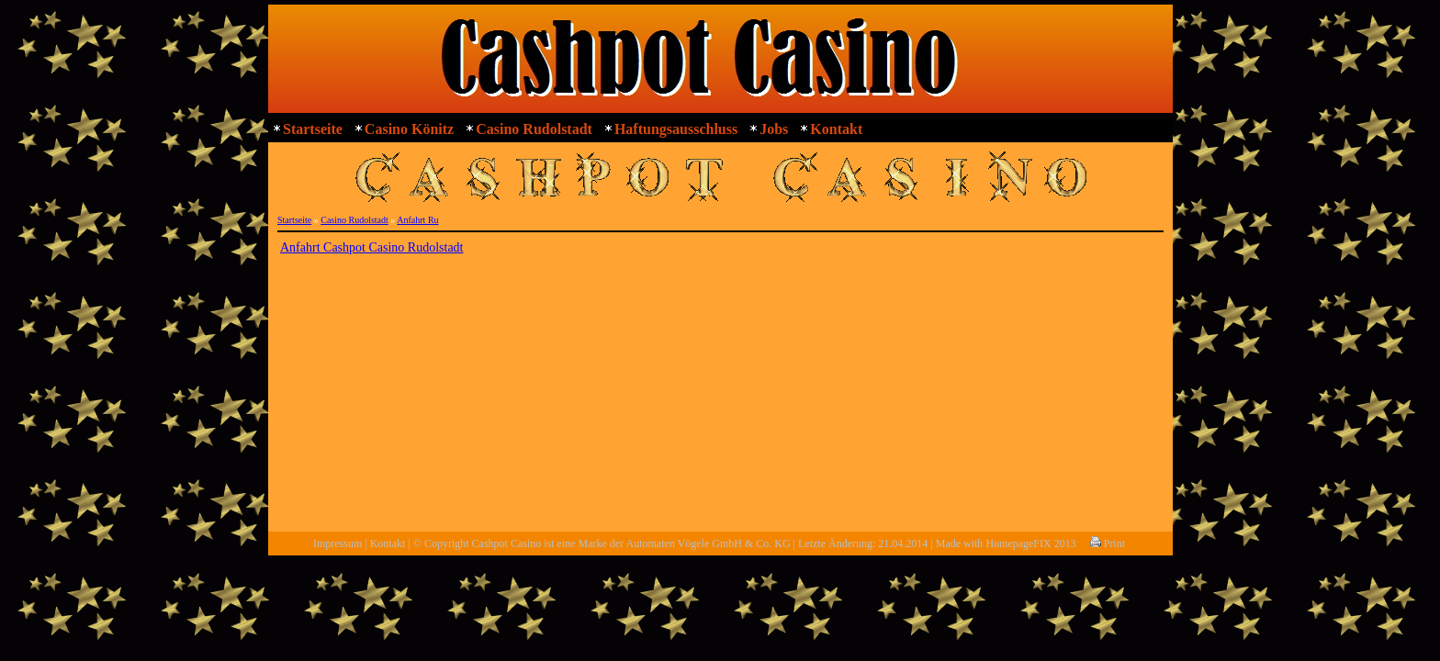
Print (1107, 543)
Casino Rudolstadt (534, 129)
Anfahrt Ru (417, 220)
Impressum (337, 543)
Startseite (313, 129)
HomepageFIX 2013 (1030, 543)
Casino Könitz (409, 129)
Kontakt (836, 129)
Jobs (773, 129)
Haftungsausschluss (675, 129)
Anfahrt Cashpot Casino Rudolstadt (372, 247)
